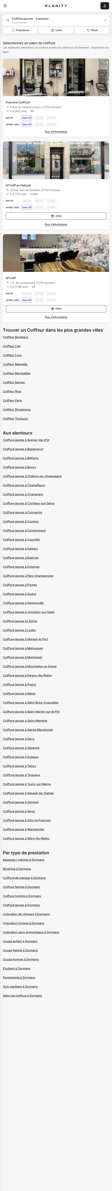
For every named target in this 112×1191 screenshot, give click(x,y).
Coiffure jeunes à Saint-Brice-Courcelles (31, 702)
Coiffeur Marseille (15, 364)
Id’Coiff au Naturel (18, 185)
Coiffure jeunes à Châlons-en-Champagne (32, 476)
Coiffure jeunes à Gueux (19, 594)
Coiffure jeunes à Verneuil (20, 802)
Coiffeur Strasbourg (17, 409)
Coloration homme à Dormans (23, 923)
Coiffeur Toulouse (15, 418)
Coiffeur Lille (11, 346)
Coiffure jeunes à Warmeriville (23, 829)
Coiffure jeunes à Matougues (23, 648)
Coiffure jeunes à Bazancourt (23, 449)
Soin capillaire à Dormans (20, 986)
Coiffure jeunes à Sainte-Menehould (28, 730)
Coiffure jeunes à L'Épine (20, 621)
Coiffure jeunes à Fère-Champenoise (28, 576)
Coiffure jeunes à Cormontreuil (24, 530)
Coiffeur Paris (12, 400)
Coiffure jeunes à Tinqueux (21, 775)
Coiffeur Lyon (12, 355)
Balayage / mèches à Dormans (23, 860)
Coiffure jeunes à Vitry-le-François (27, 820)
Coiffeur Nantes (14, 382)
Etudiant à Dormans (16, 968)
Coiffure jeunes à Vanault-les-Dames (28, 793)
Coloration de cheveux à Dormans (26, 914)
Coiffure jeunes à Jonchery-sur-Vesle (28, 612)
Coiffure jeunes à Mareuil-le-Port (25, 639)
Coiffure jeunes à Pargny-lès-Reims (27, 675)
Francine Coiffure (18, 102)
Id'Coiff (11, 278)
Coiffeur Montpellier (17, 373)
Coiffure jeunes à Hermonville (23, 603)
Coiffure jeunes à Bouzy (19, 467)
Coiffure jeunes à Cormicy (21, 521)
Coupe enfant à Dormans (20, 941)
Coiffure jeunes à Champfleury (24, 485)
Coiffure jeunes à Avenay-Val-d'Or (26, 440)
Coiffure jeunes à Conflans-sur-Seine (28, 503)
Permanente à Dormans (19, 977)
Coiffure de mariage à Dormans (24, 878)
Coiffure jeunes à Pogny (19, 684)
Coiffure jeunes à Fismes (20, 585)
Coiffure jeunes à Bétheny (21, 458)
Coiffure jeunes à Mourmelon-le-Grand (29, 666)
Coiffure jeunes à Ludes (19, 630)
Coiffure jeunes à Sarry (19, 739)
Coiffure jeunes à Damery (20, 548)
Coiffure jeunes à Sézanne (21, 748)
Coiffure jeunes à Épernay (21, 557)
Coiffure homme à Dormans (22, 896)
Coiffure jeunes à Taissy (19, 766)
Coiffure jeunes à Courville (21, 539)
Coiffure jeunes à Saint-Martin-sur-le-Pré (31, 711)
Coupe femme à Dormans (20, 950)
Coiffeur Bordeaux (15, 337)
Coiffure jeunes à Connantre (22, 512)
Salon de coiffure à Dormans (22, 995)
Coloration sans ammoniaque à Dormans (31, 932)
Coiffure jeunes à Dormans (21, 905)
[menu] (5, 6)
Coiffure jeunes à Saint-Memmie (25, 720)
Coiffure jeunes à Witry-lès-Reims (26, 838)
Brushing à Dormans (17, 869)
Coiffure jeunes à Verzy (19, 811)
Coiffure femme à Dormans (21, 887)
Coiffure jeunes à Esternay (21, 567)
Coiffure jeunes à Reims (19, 693)
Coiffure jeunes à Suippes (20, 757)
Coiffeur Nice (12, 391)
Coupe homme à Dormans (21, 959)
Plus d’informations (56, 131)
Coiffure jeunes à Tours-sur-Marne (27, 784)
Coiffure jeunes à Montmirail (22, 657)
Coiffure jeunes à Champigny (23, 494)
